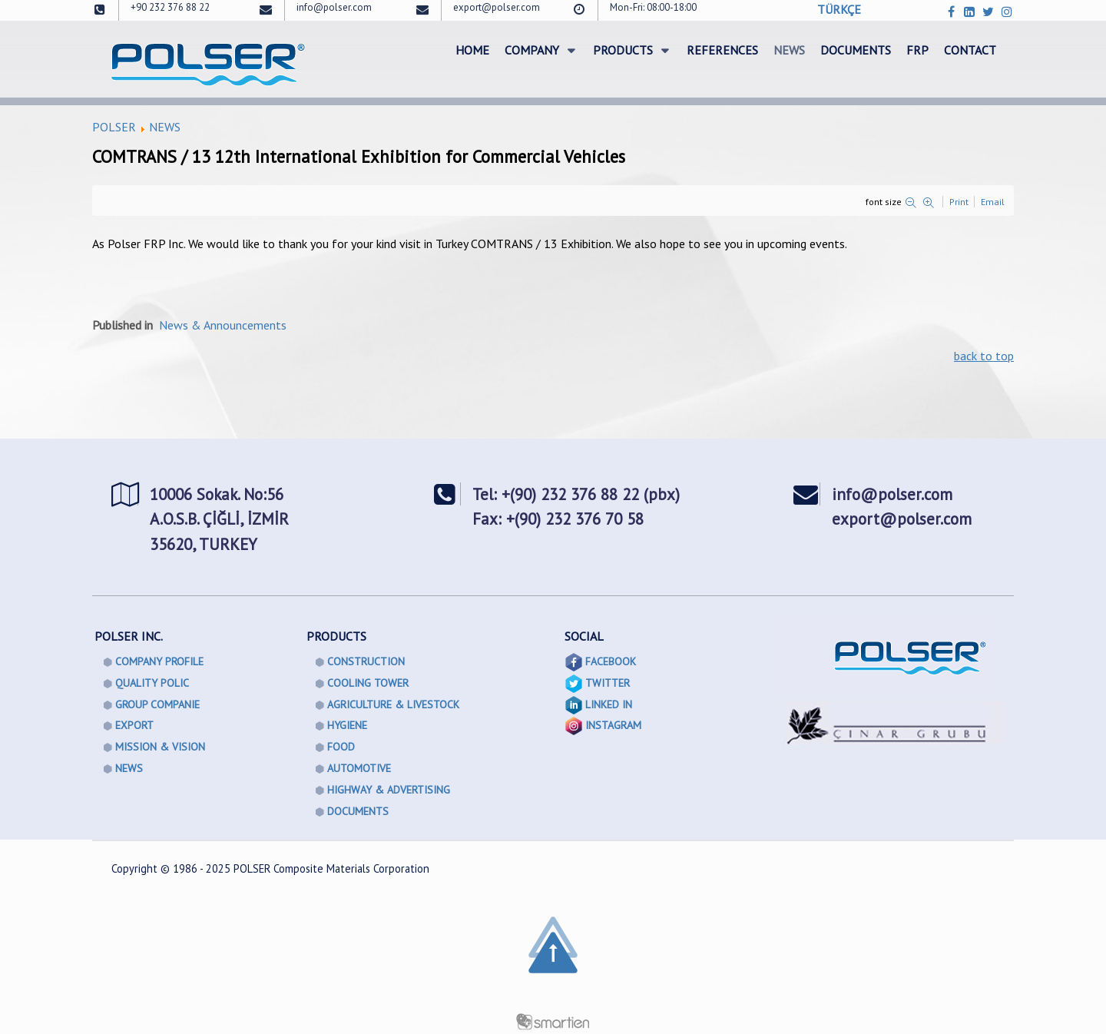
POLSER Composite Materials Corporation (331, 868)
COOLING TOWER (368, 683)
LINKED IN (608, 704)
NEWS (164, 126)
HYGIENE (347, 725)
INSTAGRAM (613, 725)
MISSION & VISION (160, 747)
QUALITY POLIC (152, 683)
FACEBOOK (610, 661)
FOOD (341, 747)
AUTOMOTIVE (359, 768)
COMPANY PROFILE (159, 661)
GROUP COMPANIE (157, 704)
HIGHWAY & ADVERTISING (388, 790)
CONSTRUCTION (366, 661)
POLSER (114, 126)
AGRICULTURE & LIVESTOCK (393, 704)
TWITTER (607, 683)
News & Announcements (222, 325)
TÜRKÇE (839, 9)
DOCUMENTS (358, 811)
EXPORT (134, 725)
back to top (984, 355)
